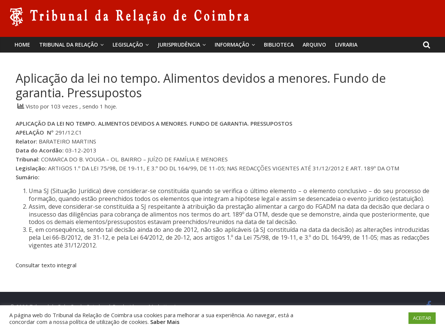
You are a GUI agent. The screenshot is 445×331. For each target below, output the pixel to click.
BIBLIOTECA (279, 44)
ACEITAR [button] (422, 318)
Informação (232, 44)
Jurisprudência (179, 44)
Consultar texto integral (46, 265)
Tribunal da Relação (68, 44)
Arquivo (314, 44)
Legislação (128, 44)
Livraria (346, 44)
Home (22, 44)
